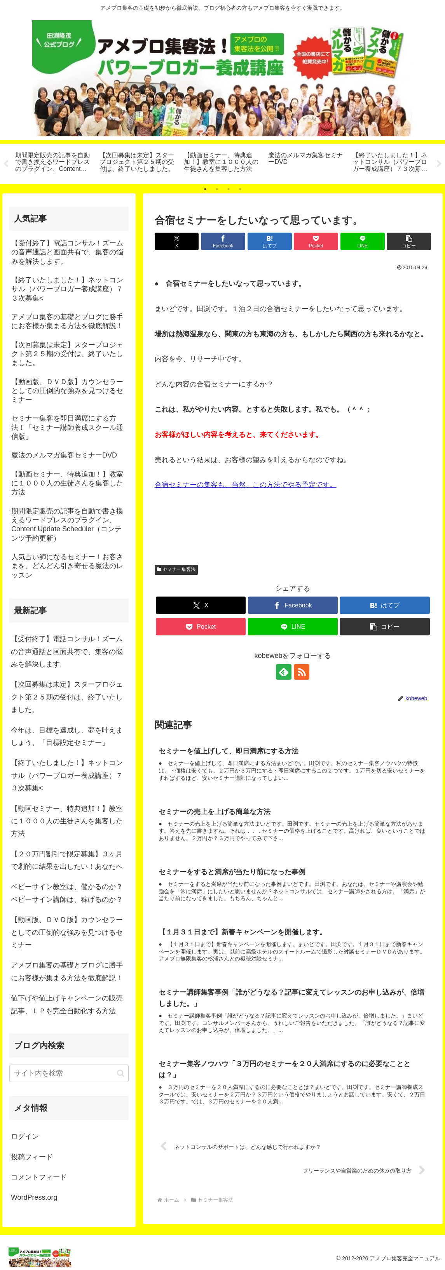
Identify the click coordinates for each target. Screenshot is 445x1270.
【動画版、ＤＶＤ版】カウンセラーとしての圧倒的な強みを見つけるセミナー (67, 932)
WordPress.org (34, 1197)
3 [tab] (228, 189)
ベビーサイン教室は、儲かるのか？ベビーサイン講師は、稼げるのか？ (67, 893)
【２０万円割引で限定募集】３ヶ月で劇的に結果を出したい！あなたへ (67, 860)
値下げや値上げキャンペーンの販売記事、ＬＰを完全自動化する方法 (67, 1004)
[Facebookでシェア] (223, 241)
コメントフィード (39, 1177)
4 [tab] (240, 189)
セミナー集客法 (176, 569)
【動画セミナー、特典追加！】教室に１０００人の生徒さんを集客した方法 (67, 821)
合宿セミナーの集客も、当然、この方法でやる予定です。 (246, 485)
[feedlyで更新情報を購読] (283, 672)
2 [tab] (217, 189)
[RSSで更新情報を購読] (301, 672)
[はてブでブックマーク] (270, 241)
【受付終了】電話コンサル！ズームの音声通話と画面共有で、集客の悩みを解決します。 (67, 651)
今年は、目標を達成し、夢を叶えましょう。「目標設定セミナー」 (67, 736)
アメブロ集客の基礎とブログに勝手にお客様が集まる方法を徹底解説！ (67, 971)
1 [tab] (205, 189)
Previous (6, 164)
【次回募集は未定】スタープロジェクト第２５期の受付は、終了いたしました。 (67, 696)
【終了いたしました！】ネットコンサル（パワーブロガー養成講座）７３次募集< (67, 775)
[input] (69, 1073)
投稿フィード (32, 1157)
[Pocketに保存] (316, 241)
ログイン (25, 1136)
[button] (409, 241)
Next (439, 164)
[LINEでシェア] (362, 241)
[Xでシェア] (177, 241)
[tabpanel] (53, 163)
